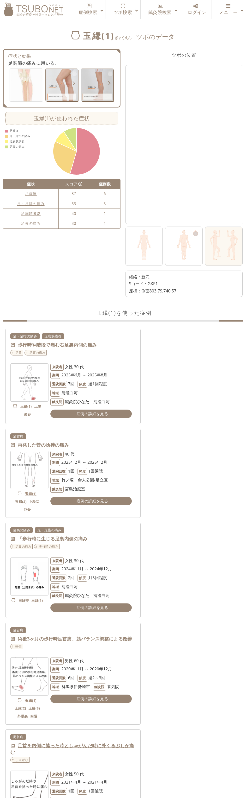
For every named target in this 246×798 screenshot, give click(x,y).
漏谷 (28, 408)
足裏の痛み (31, 223)
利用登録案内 (67, 771)
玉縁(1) (27, 400)
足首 (18, 352)
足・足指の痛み (31, 203)
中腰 (144, 709)
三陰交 (28, 500)
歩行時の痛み (48, 452)
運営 (92, 771)
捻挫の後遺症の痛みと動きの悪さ (53, 659)
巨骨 (144, 403)
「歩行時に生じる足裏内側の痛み (53, 445)
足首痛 (31, 193)
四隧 (150, 522)
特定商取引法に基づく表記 (217, 771)
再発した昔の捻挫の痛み (163, 345)
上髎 (19, 408)
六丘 (24, 629)
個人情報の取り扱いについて (156, 771)
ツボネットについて (27, 771)
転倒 (138, 459)
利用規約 (112, 771)
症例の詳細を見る (80, 413)
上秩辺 (151, 395)
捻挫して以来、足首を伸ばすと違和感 (177, 659)
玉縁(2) (138, 395)
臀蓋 (17, 622)
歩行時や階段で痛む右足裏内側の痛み (57, 345)
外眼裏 (139, 522)
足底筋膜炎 (31, 213)
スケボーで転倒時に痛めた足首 (170, 552)
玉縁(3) (151, 515)
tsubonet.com (118, 785)
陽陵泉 (28, 701)
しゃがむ (21, 566)
